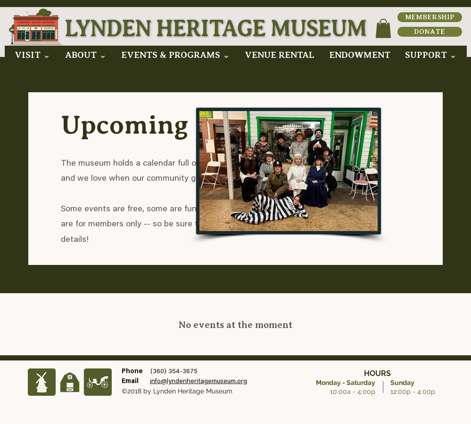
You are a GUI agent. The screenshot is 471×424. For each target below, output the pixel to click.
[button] (32, 55)
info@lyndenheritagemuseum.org (198, 381)
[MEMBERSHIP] (429, 17)
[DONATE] (429, 32)
